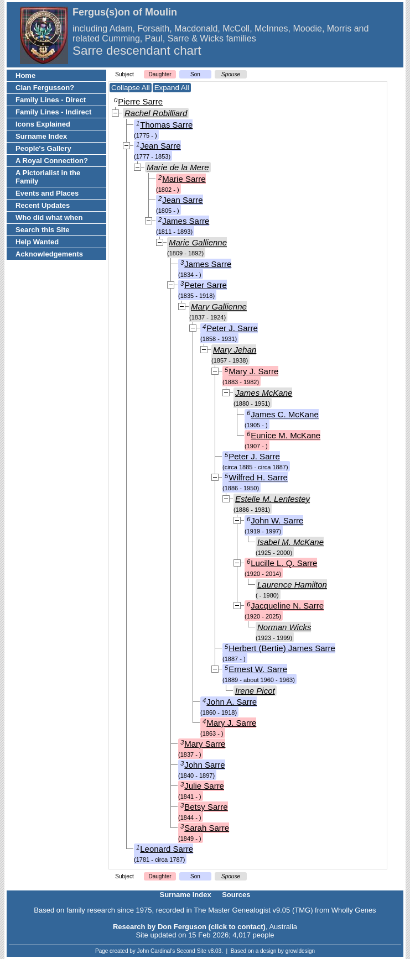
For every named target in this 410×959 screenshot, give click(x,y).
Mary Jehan (234, 349)
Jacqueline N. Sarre (287, 605)
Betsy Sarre (205, 806)
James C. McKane (285, 414)
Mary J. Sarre (253, 371)
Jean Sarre (160, 145)
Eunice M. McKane (285, 435)
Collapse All (130, 87)
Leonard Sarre (166, 848)
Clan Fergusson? (44, 87)
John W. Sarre (277, 520)
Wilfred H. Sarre (258, 477)
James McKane (263, 392)
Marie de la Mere (178, 167)
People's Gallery (43, 148)
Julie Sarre (204, 785)
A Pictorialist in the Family (47, 177)
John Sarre (204, 764)
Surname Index (41, 136)
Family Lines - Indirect (53, 112)
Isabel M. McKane (290, 542)
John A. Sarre (231, 701)
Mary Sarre (204, 743)
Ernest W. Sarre (258, 669)
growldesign (300, 951)
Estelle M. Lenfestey (272, 499)
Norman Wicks (284, 627)
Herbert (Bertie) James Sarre (282, 648)
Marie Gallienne (198, 242)
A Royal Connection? (51, 160)
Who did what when (48, 217)
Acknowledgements (49, 254)
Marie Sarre (183, 179)
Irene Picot (255, 690)
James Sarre (185, 221)
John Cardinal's (156, 951)
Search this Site (42, 230)
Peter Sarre (205, 285)
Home (25, 75)
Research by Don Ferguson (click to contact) (189, 927)
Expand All (171, 87)
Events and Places (47, 193)
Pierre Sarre (140, 101)
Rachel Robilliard (155, 113)
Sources (236, 894)
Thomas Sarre (166, 124)
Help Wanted (37, 242)
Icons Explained (42, 124)
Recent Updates (42, 205)
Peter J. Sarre (232, 328)
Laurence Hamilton (292, 584)
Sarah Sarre (206, 827)
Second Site (191, 951)
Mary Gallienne (219, 306)
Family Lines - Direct (50, 100)
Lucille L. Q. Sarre (284, 563)
